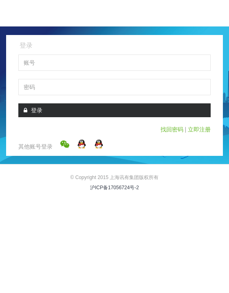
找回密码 (172, 129)
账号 (29, 62)
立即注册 (199, 129)
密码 (29, 87)
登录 (33, 110)
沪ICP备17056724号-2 (114, 187)
